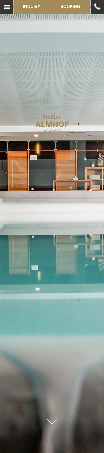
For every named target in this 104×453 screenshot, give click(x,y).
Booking (70, 6)
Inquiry (31, 6)
